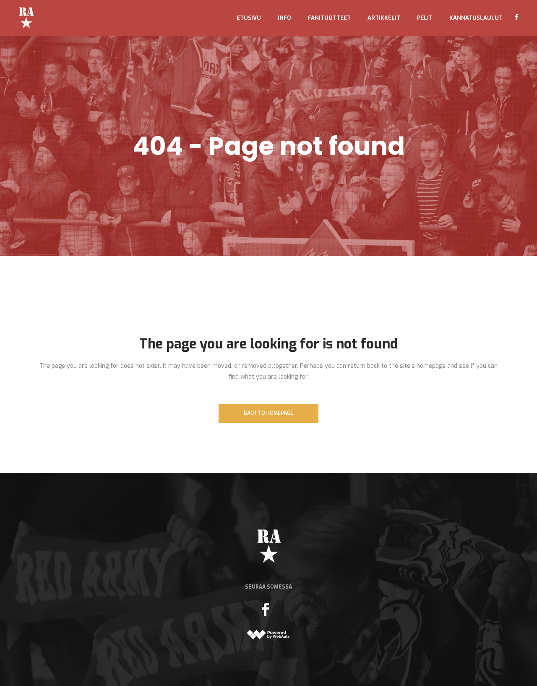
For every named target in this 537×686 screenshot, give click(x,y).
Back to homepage (268, 413)
